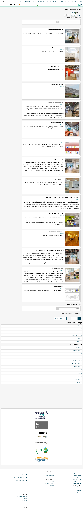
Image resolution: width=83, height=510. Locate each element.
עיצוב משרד (78, 367)
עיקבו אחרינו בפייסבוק (20, 477)
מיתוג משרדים (77, 360)
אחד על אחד (35, 1)
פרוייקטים (74, 1)
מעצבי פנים (78, 488)
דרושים (21, 1)
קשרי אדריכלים (53, 1)
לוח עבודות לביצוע (65, 1)
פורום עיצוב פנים (77, 475)
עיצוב (80, 370)
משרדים (73, 12)
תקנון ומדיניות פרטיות (21, 496)
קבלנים (79, 492)
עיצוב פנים (78, 347)
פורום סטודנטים (77, 479)
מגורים (79, 383)
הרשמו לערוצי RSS (21, 480)
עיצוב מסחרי (78, 379)
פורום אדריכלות (77, 473)
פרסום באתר (23, 500)
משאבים (52, 485)
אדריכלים (79, 487)
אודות (25, 498)
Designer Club (50, 475)
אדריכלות (79, 354)
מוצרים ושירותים (44, 1)
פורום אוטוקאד (77, 481)
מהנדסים (79, 490)
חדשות (79, 342)
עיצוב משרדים (77, 351)
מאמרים (80, 1)
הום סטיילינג (78, 477)
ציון (65, 15)
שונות (80, 338)
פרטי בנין (51, 481)
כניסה (2, 1)
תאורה (79, 376)
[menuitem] (79, 1)
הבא (56, 318)
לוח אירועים (28, 1)
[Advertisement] (10, 83)
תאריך (68, 15)
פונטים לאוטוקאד (49, 487)
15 (61, 318)
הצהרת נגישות (23, 504)
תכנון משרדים (78, 357)
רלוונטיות (73, 15)
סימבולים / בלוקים (76, 335)
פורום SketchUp (77, 483)
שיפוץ (79, 373)
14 (64, 318)
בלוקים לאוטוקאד (49, 483)
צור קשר (24, 502)
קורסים (52, 473)
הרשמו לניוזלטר (22, 474)
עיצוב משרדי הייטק (76, 363)
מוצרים (79, 332)
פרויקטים (79, 326)
